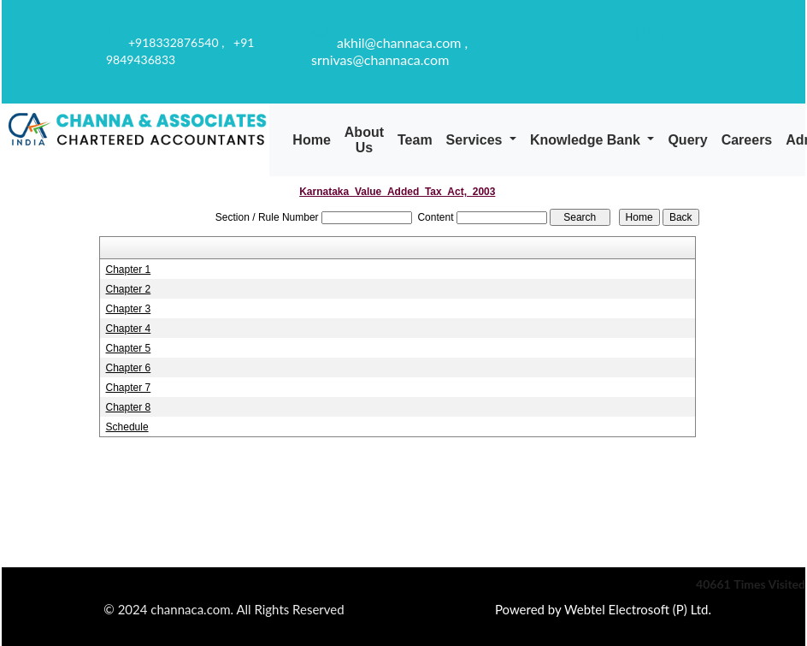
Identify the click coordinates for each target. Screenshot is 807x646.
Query (687, 140)
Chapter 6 (128, 368)
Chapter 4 (128, 329)
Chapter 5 (128, 348)
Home (311, 140)
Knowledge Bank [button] (587, 140)
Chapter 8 (128, 407)
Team (415, 140)
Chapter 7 (128, 388)
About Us (364, 140)
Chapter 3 (128, 309)
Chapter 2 (128, 289)
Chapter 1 (128, 270)
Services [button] (476, 140)
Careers (747, 140)
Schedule (127, 427)
